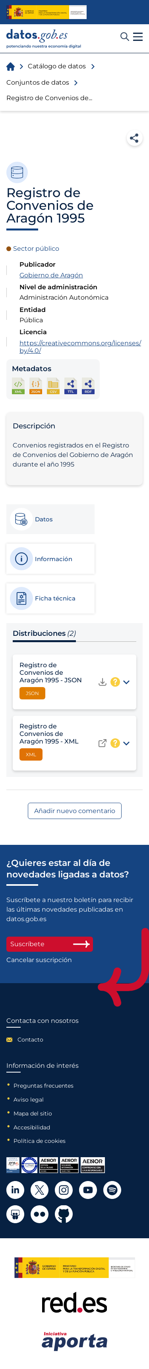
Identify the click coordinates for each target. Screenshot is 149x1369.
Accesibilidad (32, 1127)
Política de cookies (40, 1140)
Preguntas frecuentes (44, 1085)
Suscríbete (49, 944)
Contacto (30, 1039)
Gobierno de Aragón (51, 275)
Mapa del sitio (33, 1113)
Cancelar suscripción (39, 960)
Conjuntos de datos (37, 82)
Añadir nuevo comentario (74, 811)
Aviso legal (29, 1099)
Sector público (36, 248)
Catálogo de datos (57, 66)
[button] (138, 37)
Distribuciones (44, 633)
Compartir (135, 138)
